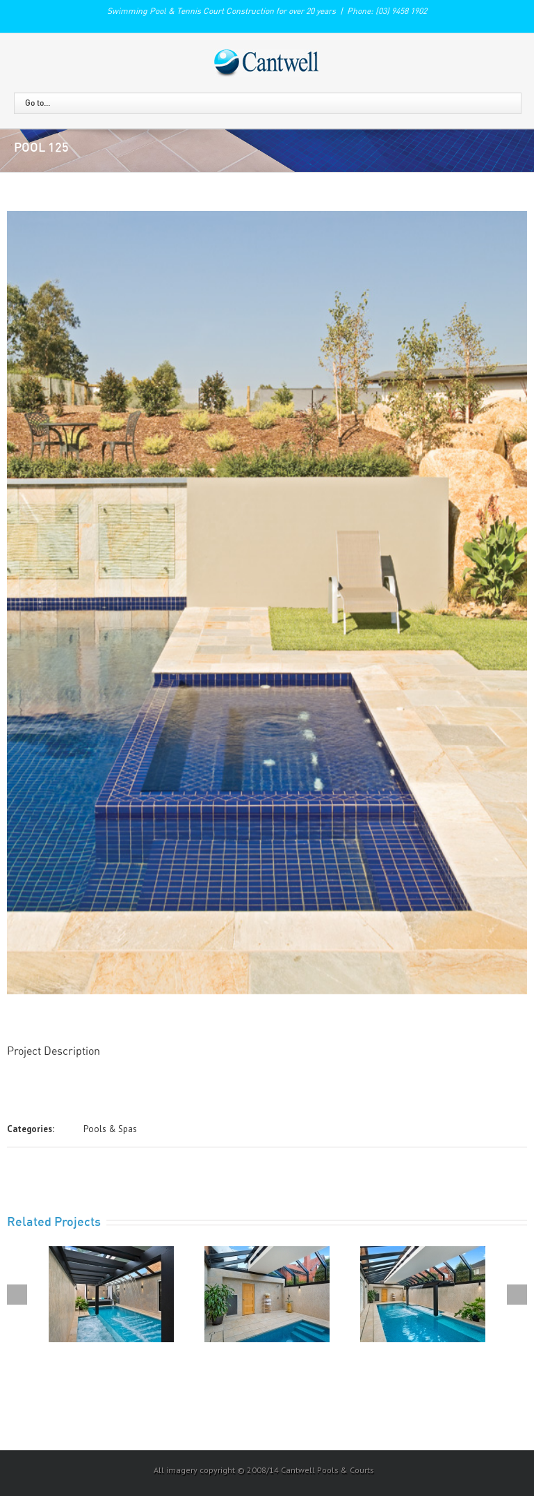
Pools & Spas (110, 1129)
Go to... (37, 103)
